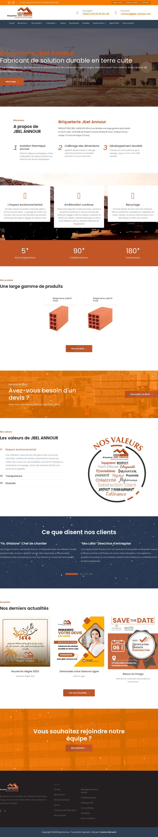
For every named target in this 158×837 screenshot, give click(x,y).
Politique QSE (87, 802)
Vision (57, 805)
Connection (145, 2)
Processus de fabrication (65, 810)
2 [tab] (81, 574)
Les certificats (87, 808)
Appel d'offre (114, 23)
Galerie (63, 23)
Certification (51, 23)
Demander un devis (141, 394)
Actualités (86, 23)
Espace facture (99, 23)
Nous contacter (128, 23)
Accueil (11, 23)
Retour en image (133, 674)
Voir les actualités (79, 692)
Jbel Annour (23, 23)
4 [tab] (91, 574)
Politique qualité (88, 797)
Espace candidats (132, 2)
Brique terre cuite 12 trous (102, 299)
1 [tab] (71, 574)
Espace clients (117, 2)
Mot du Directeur (62, 799)
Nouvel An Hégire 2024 (25, 671)
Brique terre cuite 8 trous (62, 299)
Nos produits (37, 23)
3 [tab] (86, 574)
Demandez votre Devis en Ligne (79, 671)
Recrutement (74, 23)
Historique (12, 81)
